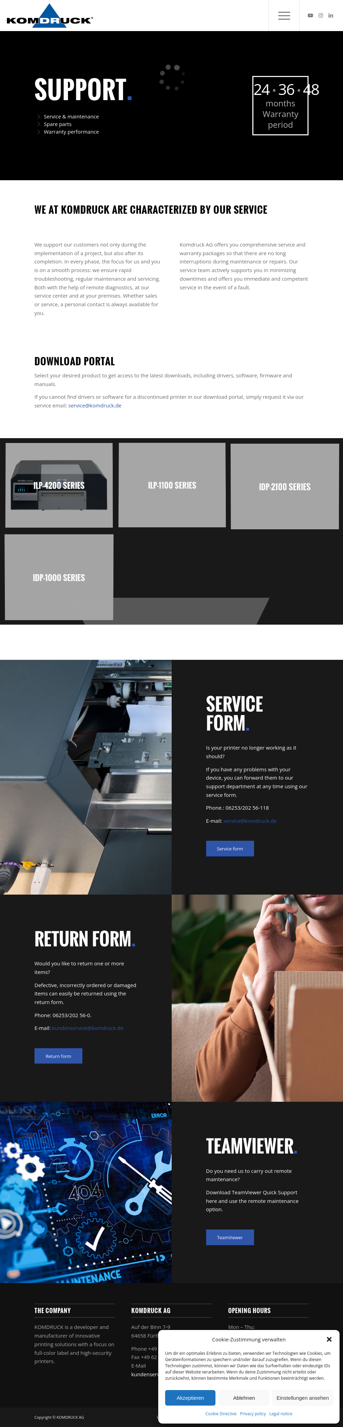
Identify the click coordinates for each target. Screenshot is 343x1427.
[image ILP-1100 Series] (174, 488)
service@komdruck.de (94, 405)
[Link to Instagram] (320, 15)
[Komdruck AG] (50, 15)
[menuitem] (284, 15)
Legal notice (280, 1414)
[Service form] (230, 849)
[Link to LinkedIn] (331, 15)
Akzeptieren (190, 1398)
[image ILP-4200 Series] (61, 488)
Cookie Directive (220, 1414)
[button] (329, 1339)
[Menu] (284, 15)
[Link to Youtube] (310, 15)
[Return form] (58, 1056)
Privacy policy (253, 1414)
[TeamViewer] (230, 1237)
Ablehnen (244, 1398)
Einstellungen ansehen (302, 1398)
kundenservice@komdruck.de (87, 1027)
